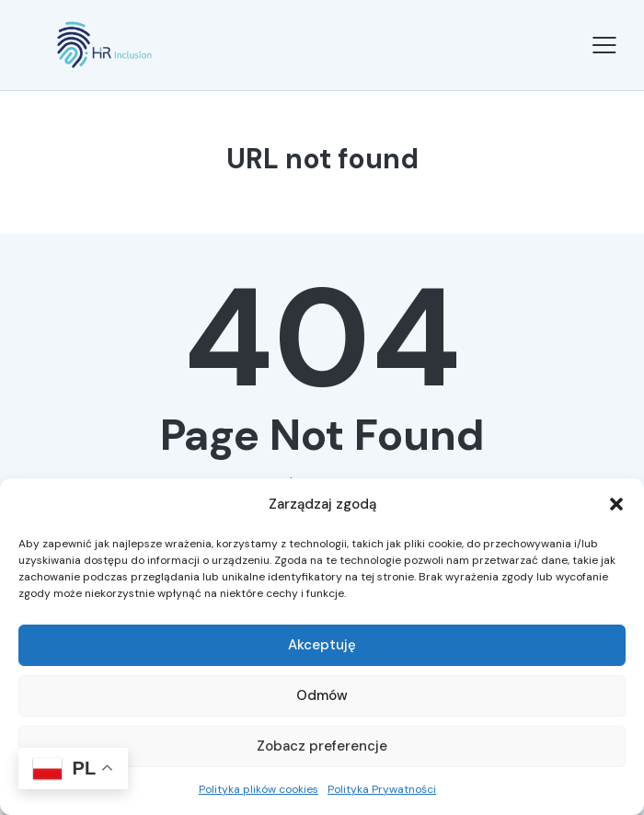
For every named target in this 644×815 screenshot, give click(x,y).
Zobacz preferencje (322, 746)
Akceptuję (322, 645)
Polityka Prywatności (382, 789)
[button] (616, 504)
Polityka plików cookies (258, 789)
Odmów (322, 695)
